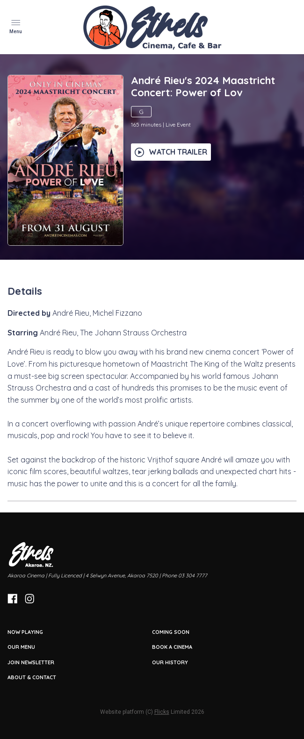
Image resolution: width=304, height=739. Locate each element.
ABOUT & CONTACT (31, 677)
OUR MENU (21, 647)
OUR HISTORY (170, 662)
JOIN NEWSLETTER (30, 662)
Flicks (161, 712)
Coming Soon (170, 632)
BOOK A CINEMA (172, 647)
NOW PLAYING (25, 632)
